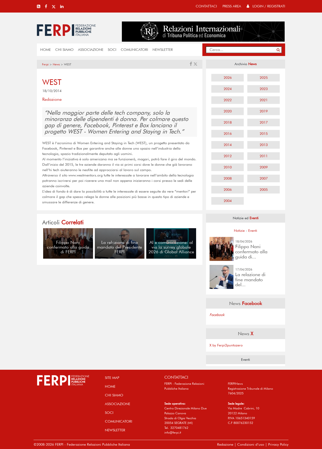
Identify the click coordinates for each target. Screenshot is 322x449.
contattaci (206, 6)
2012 (228, 156)
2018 (228, 122)
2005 (264, 189)
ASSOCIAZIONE (90, 49)
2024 (228, 89)
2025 (264, 77)
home (45, 49)
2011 (264, 156)
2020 (228, 111)
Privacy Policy (278, 444)
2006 (228, 189)
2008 (228, 178)
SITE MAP (112, 378)
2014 (228, 145)
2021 (264, 100)
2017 (264, 122)
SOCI (112, 49)
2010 (228, 167)
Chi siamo (64, 49)
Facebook (217, 315)
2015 (264, 133)
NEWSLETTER (163, 49)
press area (231, 6)
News (56, 64)
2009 (264, 167)
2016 (228, 133)
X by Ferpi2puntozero (226, 345)
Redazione (225, 444)
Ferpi (45, 64)
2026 (228, 77)
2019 (264, 111)
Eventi (252, 230)
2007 (264, 178)
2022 (228, 100)
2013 (264, 145)
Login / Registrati (266, 6)
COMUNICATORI (134, 49)
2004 (228, 201)
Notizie (239, 230)
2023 (264, 89)
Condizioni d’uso (250, 444)
